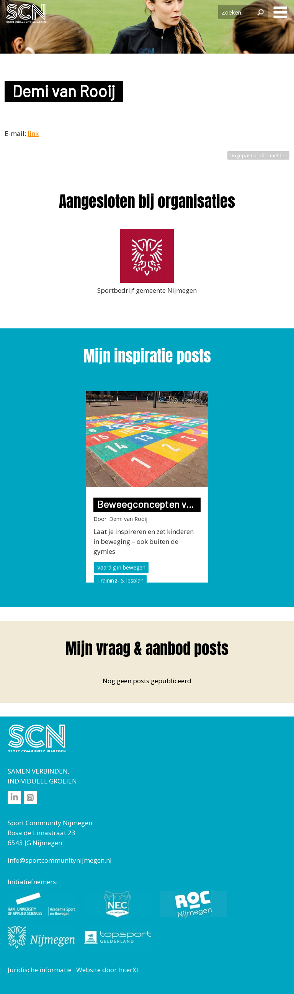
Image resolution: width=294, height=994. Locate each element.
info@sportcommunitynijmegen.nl (60, 860)
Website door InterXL (108, 969)
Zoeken (260, 12)
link (33, 133)
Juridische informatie (40, 969)
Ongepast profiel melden (258, 155)
